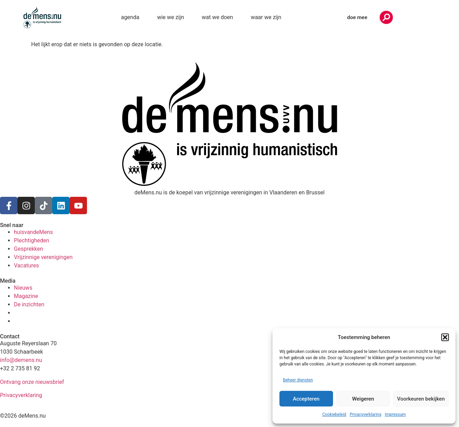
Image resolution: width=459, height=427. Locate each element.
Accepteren (306, 399)
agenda (130, 17)
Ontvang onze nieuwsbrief (32, 382)
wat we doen (217, 17)
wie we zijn (170, 17)
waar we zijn (266, 17)
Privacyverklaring (365, 414)
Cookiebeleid (334, 414)
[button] (445, 337)
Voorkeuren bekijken (421, 399)
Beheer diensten (298, 380)
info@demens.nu (21, 360)
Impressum (395, 414)
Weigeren (363, 399)
